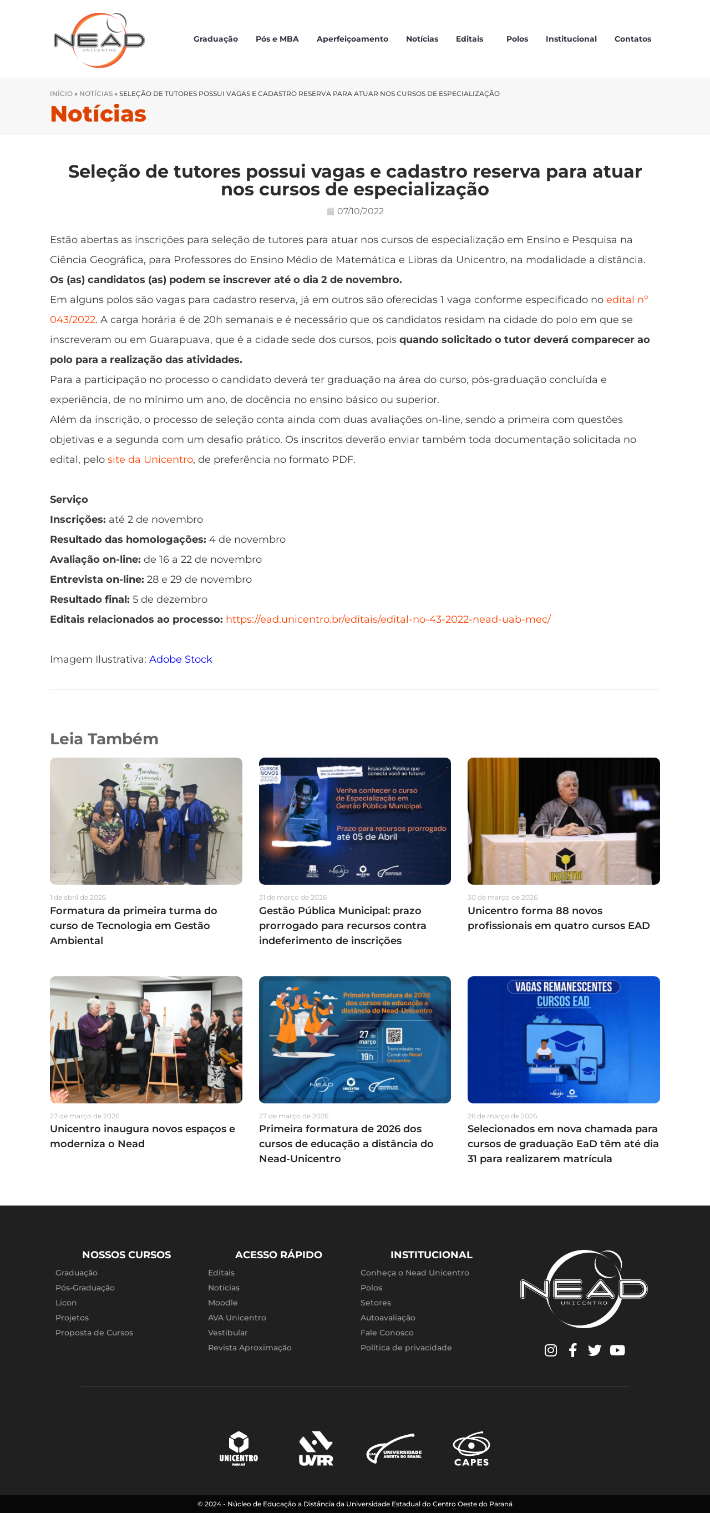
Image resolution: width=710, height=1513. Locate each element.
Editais (472, 38)
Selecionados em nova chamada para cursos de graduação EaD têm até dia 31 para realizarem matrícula (563, 1144)
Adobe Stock (180, 659)
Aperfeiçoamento (352, 39)
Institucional (571, 39)
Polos (517, 39)
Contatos (633, 39)
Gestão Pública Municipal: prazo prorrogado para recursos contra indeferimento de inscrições (343, 926)
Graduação (216, 39)
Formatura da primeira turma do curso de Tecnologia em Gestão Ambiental (133, 926)
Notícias (422, 39)
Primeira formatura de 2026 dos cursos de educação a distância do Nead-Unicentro (346, 1144)
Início (61, 93)
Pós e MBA (277, 39)
